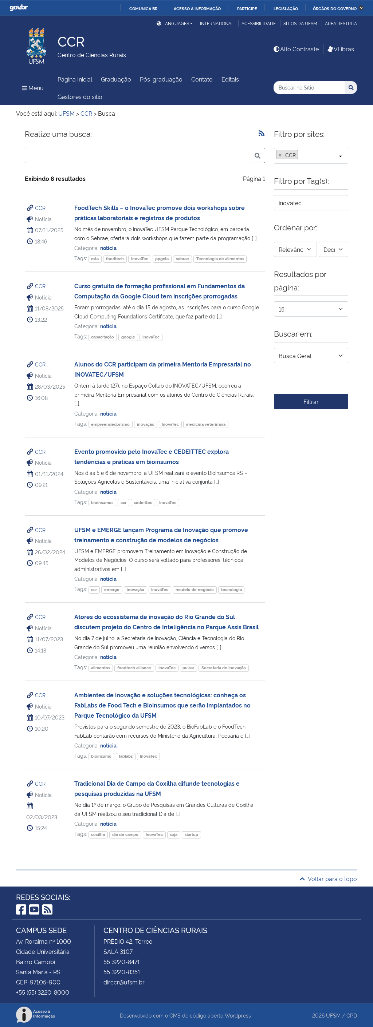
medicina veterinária (205, 424)
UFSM (333, 1015)
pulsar (188, 667)
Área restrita (341, 23)
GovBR (18, 7)
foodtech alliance (134, 667)
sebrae (182, 258)
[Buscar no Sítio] (309, 87)
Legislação (286, 8)
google (128, 337)
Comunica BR (143, 8)
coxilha (98, 834)
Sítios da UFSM (300, 23)
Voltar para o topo (328, 879)
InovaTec (139, 258)
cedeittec (143, 502)
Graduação (116, 79)
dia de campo (125, 834)
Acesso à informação (197, 8)
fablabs (126, 756)
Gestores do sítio (80, 96)
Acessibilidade (259, 23)
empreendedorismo (110, 424)
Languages (173, 23)
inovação (145, 424)
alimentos (100, 667)
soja (173, 834)
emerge (111, 589)
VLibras (340, 49)
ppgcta (162, 258)
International (217, 23)
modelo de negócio (195, 589)
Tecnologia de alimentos (220, 258)
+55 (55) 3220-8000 (42, 992)
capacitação (102, 337)
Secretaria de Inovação (223, 667)
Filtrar (311, 401)
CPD (351, 1015)
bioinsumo (101, 756)
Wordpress (238, 1015)
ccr (123, 502)
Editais (230, 79)
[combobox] (311, 156)
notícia (108, 247)
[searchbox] (302, 155)
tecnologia (231, 589)
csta (95, 258)
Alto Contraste (296, 49)
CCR (40, 207)
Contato (202, 79)
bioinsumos (102, 502)
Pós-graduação (161, 79)
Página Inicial (75, 79)
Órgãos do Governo (335, 8)
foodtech (115, 258)
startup (191, 834)
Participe (247, 8)
